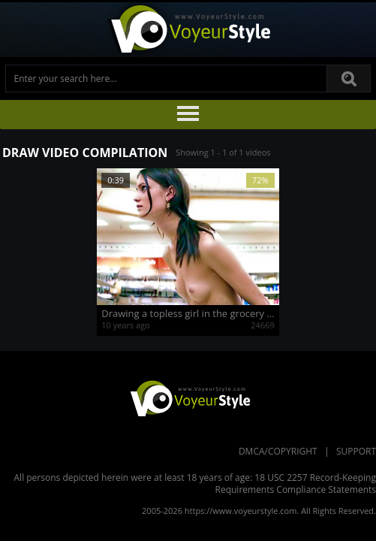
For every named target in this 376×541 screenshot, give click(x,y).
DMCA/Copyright (278, 451)
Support (356, 451)
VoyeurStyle (188, 397)
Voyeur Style (188, 29)
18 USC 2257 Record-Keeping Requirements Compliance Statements (296, 483)
